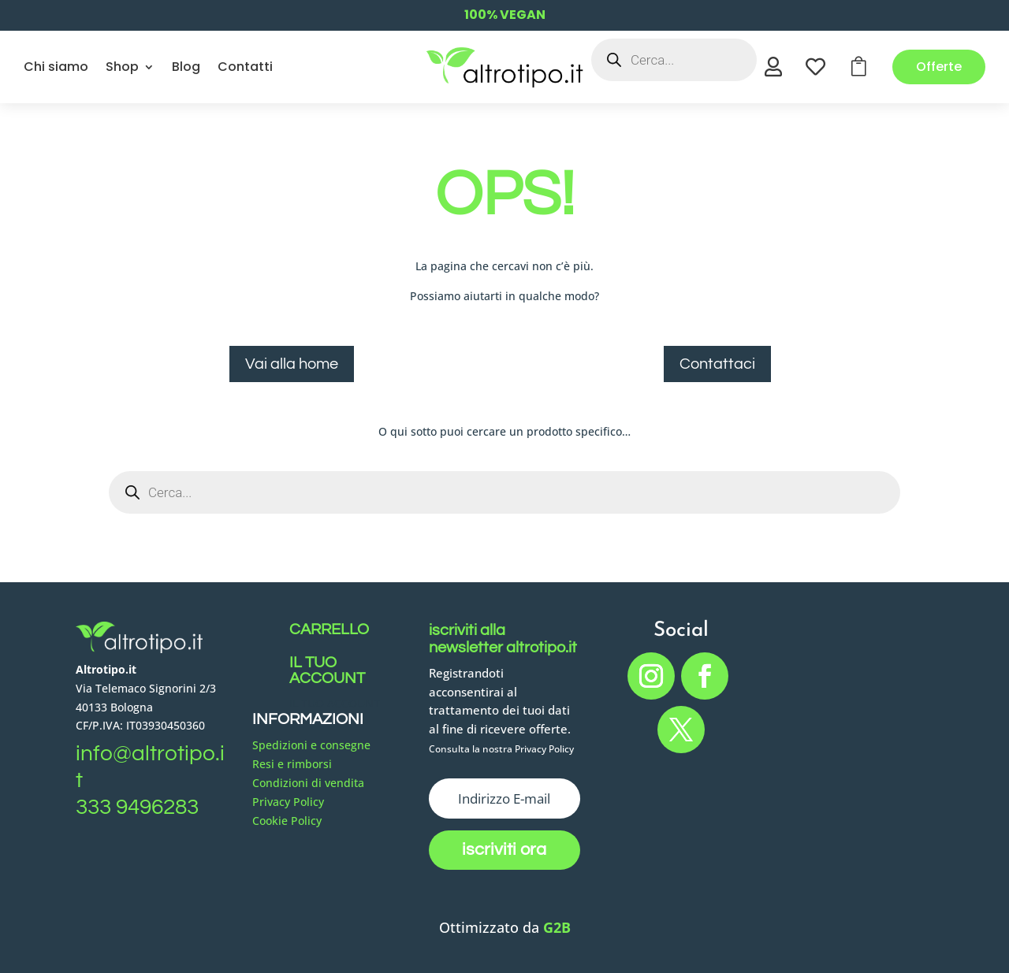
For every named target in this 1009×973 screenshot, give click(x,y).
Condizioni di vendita (308, 782)
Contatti (245, 67)
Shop (122, 67)
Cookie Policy (287, 820)
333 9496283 (137, 807)
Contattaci (717, 364)
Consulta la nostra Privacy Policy (501, 749)
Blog (186, 67)
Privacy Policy (288, 801)
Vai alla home (291, 364)
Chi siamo (56, 67)
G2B (557, 927)
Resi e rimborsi (292, 763)
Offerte (939, 67)
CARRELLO (329, 629)
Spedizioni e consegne (311, 744)
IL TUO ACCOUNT (327, 670)
